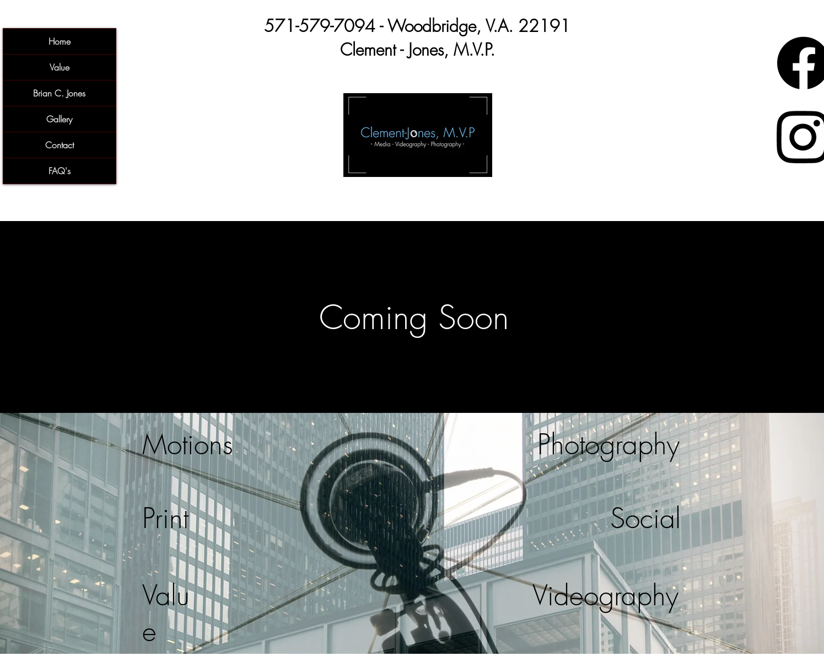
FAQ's (60, 171)
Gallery (59, 119)
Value (59, 67)
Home (60, 41)
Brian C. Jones (59, 93)
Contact (59, 145)
